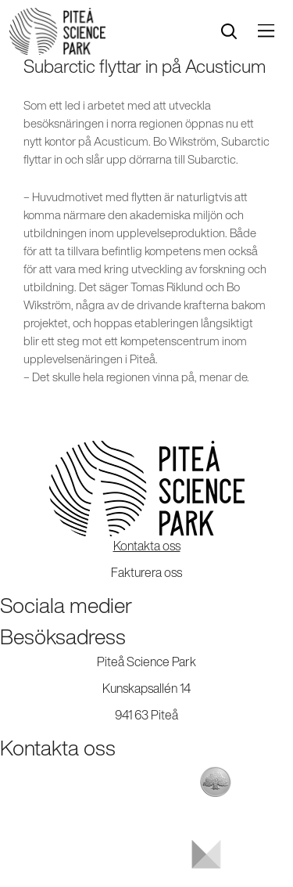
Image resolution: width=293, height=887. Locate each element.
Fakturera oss (146, 572)
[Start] (57, 31)
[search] (229, 31)
